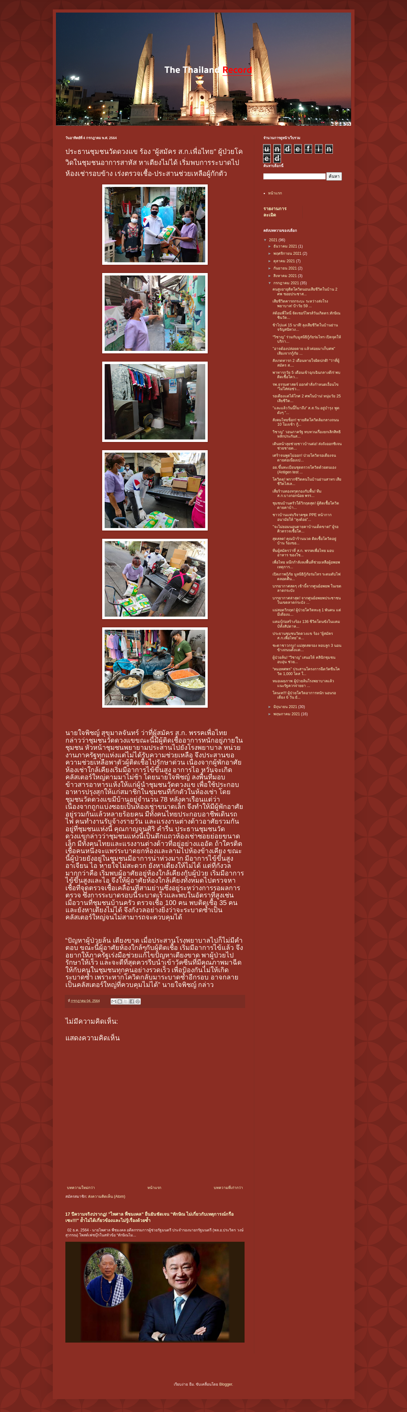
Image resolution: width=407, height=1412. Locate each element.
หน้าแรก (154, 1188)
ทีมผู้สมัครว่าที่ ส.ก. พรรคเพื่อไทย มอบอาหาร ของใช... (303, 552)
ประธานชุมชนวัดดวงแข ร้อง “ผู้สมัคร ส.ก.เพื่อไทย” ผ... (302, 635)
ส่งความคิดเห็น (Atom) (106, 1196)
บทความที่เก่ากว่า (228, 1188)
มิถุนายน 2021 (285, 707)
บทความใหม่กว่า (81, 1188)
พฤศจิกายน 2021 (287, 253)
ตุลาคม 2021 (284, 261)
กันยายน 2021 (285, 268)
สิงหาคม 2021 (285, 276)
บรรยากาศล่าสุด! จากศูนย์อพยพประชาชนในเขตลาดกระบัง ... (306, 600)
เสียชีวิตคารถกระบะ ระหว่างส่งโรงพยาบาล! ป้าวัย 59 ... (300, 303)
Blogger (225, 1384)
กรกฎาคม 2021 (286, 283)
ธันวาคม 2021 (285, 246)
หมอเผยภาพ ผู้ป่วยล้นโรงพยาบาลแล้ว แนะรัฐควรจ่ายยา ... (303, 683)
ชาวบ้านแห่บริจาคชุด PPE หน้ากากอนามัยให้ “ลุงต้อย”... (302, 517)
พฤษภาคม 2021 (287, 714)
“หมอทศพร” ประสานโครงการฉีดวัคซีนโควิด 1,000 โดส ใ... (305, 671)
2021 (273, 240)
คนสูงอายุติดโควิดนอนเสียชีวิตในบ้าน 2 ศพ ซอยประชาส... (304, 291)
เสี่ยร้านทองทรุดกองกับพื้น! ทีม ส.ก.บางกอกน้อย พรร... (297, 493)
